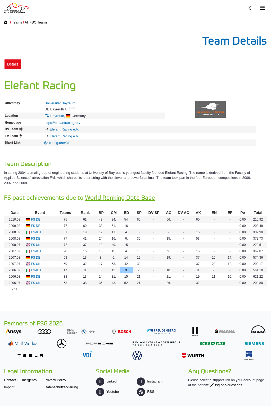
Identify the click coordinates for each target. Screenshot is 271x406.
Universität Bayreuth (59, 103)
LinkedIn (107, 381)
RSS (145, 392)
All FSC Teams (36, 22)
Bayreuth (57, 116)
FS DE (35, 219)
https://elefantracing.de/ (62, 123)
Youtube (107, 392)
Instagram (149, 381)
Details (13, 64)
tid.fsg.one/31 (59, 143)
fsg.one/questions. (229, 385)
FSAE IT (37, 232)
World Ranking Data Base (120, 197)
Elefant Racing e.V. (64, 129)
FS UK (35, 245)
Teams (17, 22)
